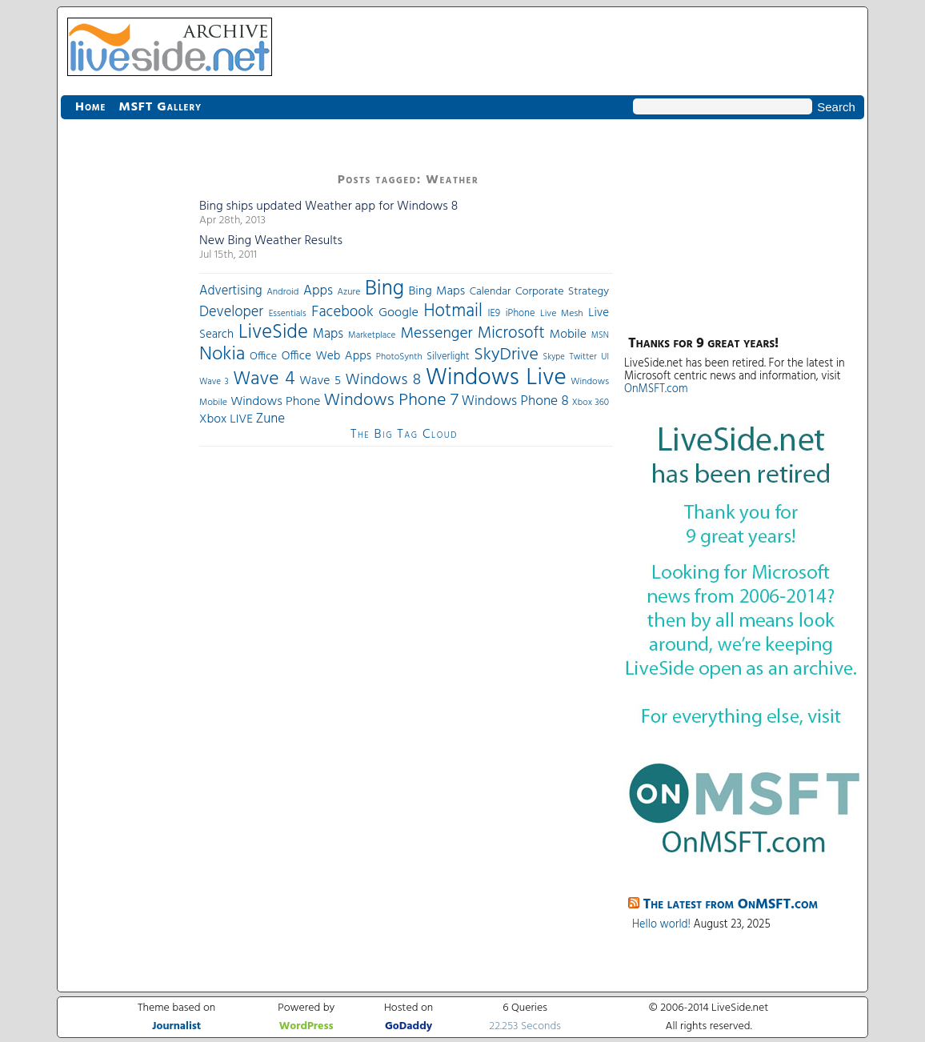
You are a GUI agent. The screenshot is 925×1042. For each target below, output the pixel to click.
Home (90, 107)
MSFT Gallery (160, 107)
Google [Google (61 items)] (398, 313)
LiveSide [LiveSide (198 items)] (273, 332)
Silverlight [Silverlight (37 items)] (447, 357)
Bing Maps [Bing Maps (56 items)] (437, 291)
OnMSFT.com (656, 389)
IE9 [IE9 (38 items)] (493, 313)
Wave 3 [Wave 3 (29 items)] (214, 382)
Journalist (176, 1026)
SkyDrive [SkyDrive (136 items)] (506, 355)
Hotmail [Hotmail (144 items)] (453, 311)
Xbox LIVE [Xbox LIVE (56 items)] (226, 419)
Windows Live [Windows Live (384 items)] (496, 378)
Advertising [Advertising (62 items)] (230, 291)
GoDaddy (408, 1026)
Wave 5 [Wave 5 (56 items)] (320, 381)
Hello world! (661, 925)
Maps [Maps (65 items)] (328, 334)
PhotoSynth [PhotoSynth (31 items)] (399, 357)
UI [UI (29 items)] (605, 357)
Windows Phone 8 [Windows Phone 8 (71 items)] (515, 401)
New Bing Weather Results (270, 240)
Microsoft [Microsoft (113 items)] (511, 333)
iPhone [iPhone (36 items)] (520, 314)
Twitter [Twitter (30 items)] (582, 357)
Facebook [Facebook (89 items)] (342, 312)
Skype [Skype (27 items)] (554, 357)
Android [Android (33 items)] (282, 292)
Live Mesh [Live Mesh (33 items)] (561, 314)
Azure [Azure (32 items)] (349, 292)
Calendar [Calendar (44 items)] (490, 292)
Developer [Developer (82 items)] (231, 312)
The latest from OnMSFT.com (731, 904)
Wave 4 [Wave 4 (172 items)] (263, 379)
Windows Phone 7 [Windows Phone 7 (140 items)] (390, 401)
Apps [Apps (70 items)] (318, 291)
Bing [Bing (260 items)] (384, 289)
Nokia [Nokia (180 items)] (222, 354)
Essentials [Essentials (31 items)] (287, 314)
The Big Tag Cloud (404, 434)
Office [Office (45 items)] (263, 356)
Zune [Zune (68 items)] (270, 419)
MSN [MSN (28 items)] (600, 336)
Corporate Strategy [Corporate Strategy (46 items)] (562, 292)
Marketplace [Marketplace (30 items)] (371, 335)
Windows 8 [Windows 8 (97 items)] (384, 380)
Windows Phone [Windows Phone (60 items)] (275, 401)
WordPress (306, 1026)
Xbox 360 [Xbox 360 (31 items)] (590, 402)
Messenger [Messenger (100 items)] (436, 334)
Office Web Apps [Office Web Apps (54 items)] (326, 356)
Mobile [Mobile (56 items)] (568, 334)
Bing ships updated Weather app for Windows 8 (328, 206)
